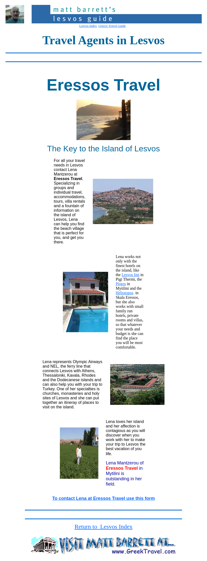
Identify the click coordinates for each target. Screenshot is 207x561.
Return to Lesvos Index (103, 526)
